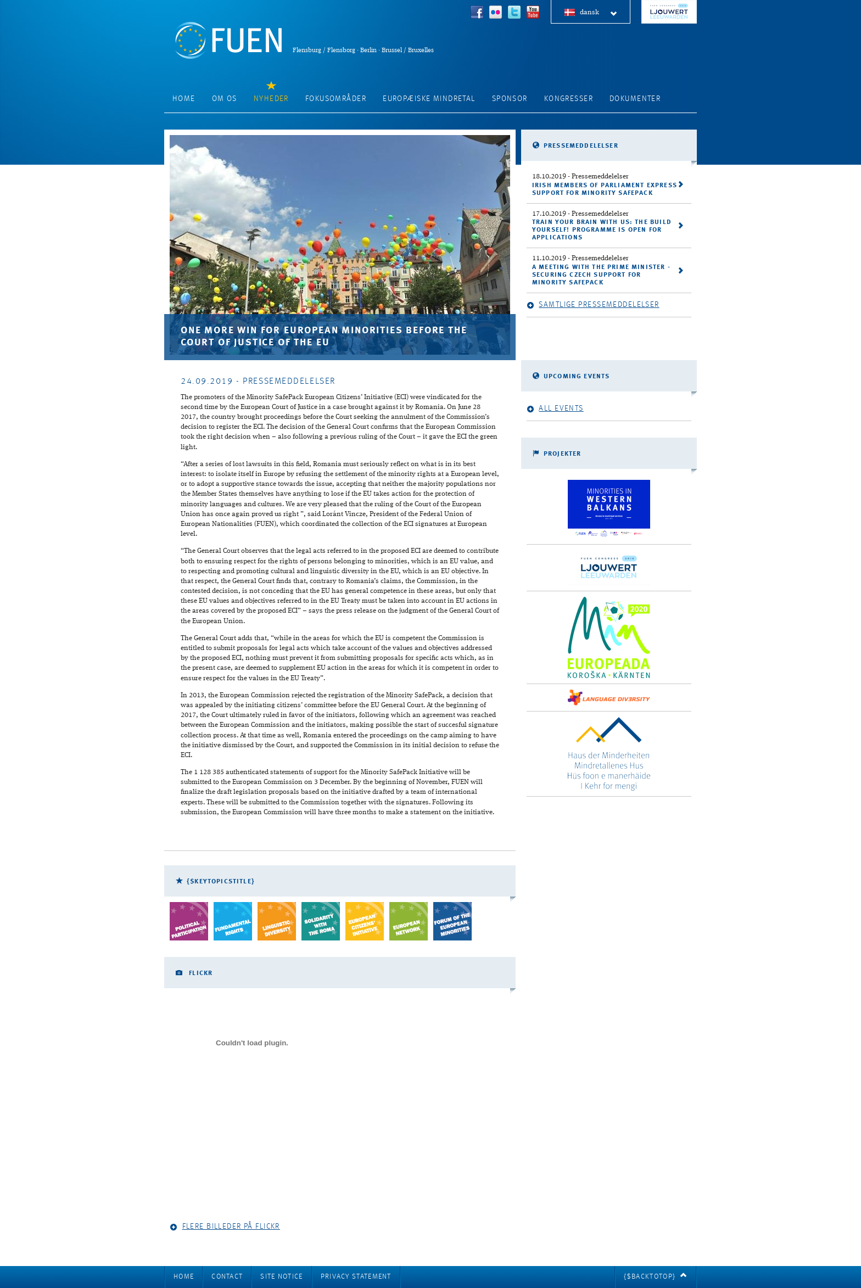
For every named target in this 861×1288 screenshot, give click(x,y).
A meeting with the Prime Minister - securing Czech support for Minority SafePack (601, 275)
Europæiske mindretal (429, 99)
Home (183, 99)
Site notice (281, 1276)
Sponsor (510, 99)
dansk (599, 13)
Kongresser (568, 99)
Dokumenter (635, 99)
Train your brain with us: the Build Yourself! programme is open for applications (602, 230)
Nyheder (271, 99)
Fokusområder (335, 99)
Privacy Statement (356, 1276)
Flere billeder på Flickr (225, 1227)
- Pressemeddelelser (580, 176)
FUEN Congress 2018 (669, 12)
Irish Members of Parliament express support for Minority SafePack (604, 189)
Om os (224, 99)
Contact (227, 1276)
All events (555, 409)
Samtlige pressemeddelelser (593, 305)
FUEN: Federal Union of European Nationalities (228, 40)
